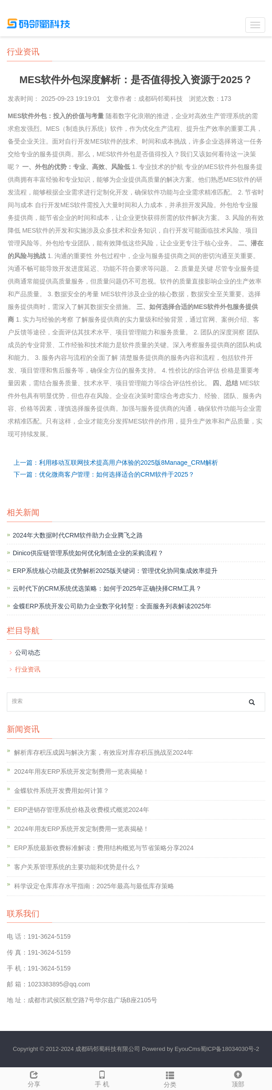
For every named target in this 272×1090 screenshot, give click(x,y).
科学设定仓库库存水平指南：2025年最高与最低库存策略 (94, 886)
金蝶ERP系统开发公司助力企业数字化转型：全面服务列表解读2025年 (112, 606)
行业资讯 (27, 669)
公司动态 (27, 652)
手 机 (102, 1078)
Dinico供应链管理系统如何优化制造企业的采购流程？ (88, 553)
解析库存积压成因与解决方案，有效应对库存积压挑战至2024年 (103, 752)
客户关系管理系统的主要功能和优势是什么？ (77, 867)
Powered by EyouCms (170, 1048)
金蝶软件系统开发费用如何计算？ (61, 790)
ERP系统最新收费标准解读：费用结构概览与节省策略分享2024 (104, 847)
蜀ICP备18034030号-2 (229, 1048)
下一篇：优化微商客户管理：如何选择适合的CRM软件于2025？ (104, 474)
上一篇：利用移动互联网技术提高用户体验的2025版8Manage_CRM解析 (116, 462)
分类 (170, 1078)
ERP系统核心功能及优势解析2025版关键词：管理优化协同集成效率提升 (115, 570)
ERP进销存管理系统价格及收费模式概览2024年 (81, 809)
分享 (34, 1078)
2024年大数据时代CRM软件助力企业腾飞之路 (78, 535)
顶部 (238, 1078)
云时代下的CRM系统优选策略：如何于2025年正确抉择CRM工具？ (107, 588)
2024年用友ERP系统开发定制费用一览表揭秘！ (81, 771)
